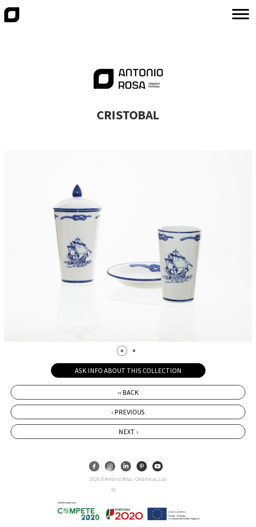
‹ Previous (128, 412)
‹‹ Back (128, 392)
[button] (240, 14)
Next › (128, 431)
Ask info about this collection (128, 370)
